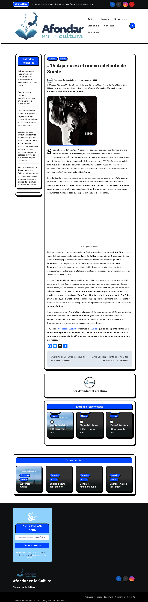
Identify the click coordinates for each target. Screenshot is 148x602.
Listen (112, 85)
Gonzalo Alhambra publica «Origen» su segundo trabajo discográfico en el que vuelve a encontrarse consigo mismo (28, 118)
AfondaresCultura (67, 329)
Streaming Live (114, 88)
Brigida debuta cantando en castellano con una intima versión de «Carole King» (26, 98)
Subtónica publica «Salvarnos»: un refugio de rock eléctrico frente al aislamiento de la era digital (27, 78)
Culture (84, 85)
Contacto (109, 25)
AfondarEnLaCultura (67, 80)
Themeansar (61, 593)
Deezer (93, 85)
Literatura (120, 19)
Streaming (94, 25)
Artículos (93, 19)
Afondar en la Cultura (32, 573)
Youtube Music (77, 91)
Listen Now (53, 88)
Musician (72, 88)
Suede (66, 91)
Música (105, 19)
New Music (82, 88)
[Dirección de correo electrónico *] (32, 534)
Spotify (92, 88)
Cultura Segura (72, 85)
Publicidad (93, 32)
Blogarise (47, 593)
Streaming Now (55, 91)
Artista (53, 85)
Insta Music (103, 85)
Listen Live (122, 85)
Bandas (61, 85)
